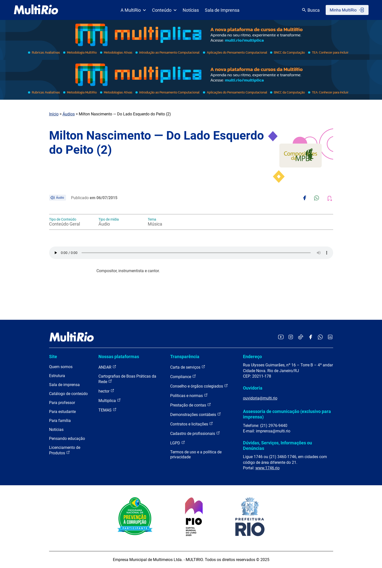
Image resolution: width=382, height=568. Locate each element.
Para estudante (62, 411)
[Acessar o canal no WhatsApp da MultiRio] (320, 337)
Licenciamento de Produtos (64, 450)
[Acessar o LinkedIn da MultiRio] (330, 337)
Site (53, 356)
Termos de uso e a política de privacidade (196, 454)
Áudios (69, 114)
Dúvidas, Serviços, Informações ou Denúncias (277, 445)
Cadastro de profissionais (195, 433)
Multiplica (109, 400)
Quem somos (61, 366)
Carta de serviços (187, 367)
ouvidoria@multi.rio (260, 398)
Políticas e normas (189, 395)
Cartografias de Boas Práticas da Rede (127, 379)
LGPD (177, 442)
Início (54, 114)
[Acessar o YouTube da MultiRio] (281, 337)
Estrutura (57, 375)
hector (106, 391)
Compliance (183, 376)
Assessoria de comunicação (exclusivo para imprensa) (287, 414)
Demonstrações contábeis (195, 414)
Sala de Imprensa (222, 10)
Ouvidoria (252, 388)
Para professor (62, 402)
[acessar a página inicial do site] (36, 9)
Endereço (252, 356)
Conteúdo (164, 10)
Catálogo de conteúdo (68, 393)
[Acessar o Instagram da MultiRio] (291, 337)
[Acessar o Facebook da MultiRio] (310, 337)
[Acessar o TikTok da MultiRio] (301, 337)
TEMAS (107, 409)
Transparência (184, 356)
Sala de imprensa (64, 384)
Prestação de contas (190, 404)
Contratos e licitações (191, 423)
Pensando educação (67, 438)
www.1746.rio (267, 468)
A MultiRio (133, 10)
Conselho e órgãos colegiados (199, 386)
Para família (60, 420)
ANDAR (107, 367)
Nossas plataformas (118, 356)
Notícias (191, 10)
